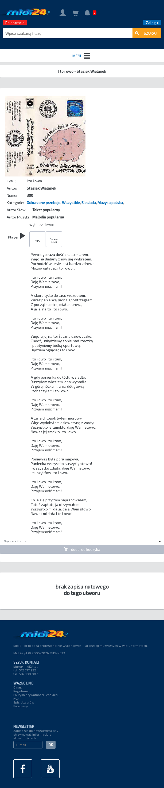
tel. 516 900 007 (25, 674)
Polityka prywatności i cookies (35, 695)
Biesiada (88, 202)
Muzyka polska (110, 202)
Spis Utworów (23, 702)
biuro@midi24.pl (25, 666)
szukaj (146, 33)
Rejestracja (15, 22)
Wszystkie (71, 202)
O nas (17, 687)
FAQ (16, 698)
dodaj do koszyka (82, 549)
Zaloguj (152, 22)
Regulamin (21, 691)
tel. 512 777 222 (24, 670)
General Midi (54, 240)
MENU (82, 56)
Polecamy (20, 706)
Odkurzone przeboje (43, 202)
